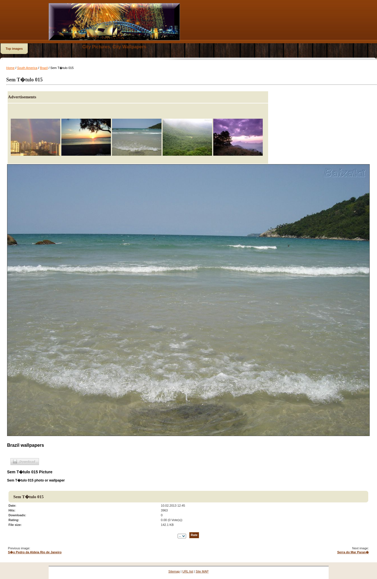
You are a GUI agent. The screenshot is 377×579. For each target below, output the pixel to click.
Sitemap (174, 571)
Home (10, 68)
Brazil (44, 68)
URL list (187, 571)
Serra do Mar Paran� (353, 552)
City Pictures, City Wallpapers (114, 46)
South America (27, 68)
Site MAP (202, 571)
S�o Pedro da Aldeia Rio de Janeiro (35, 552)
